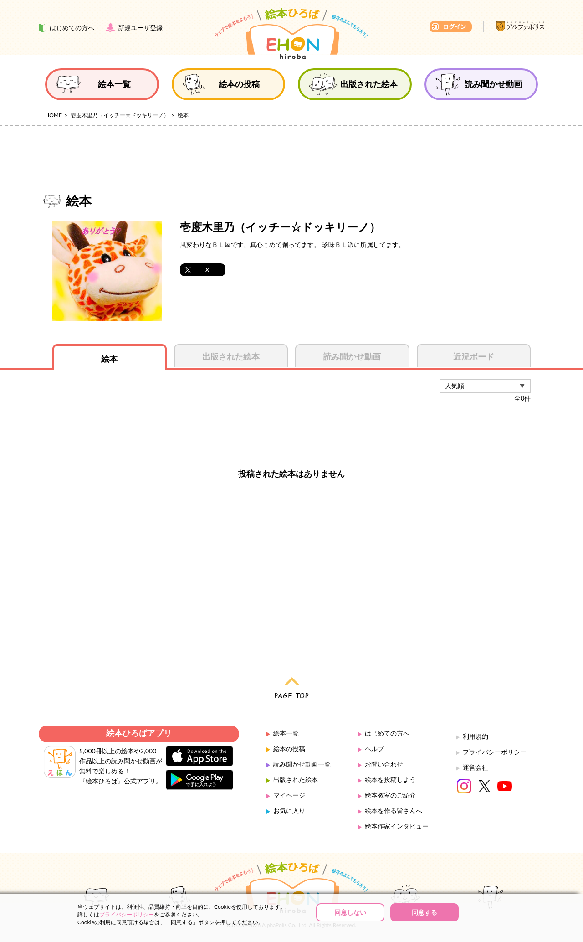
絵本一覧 (286, 733)
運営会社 (475, 767)
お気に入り (289, 810)
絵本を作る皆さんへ (393, 810)
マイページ (289, 795)
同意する (424, 912)
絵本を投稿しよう (390, 779)
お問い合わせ (384, 764)
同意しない (350, 912)
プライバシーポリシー (495, 752)
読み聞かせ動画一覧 (302, 764)
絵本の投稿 (289, 748)
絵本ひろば (291, 33)
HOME (53, 115)
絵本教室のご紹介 (390, 795)
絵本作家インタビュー (397, 826)
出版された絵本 (295, 779)
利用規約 (475, 736)
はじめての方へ (387, 733)
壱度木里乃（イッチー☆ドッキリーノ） (120, 115)
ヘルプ (374, 748)
